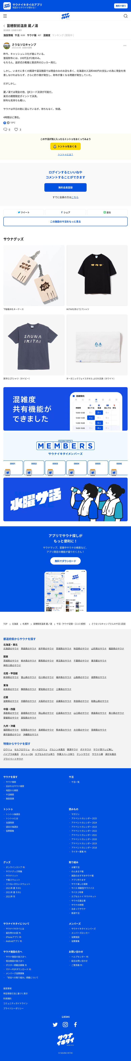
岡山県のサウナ (46, 712)
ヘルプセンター (78, 956)
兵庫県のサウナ (63, 701)
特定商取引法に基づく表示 (15, 993)
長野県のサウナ (99, 677)
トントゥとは (12, 818)
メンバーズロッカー (80, 932)
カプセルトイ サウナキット (83, 896)
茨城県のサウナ (11, 660)
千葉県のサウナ (81, 660)
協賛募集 (10, 830)
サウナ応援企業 (78, 900)
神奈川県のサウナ (12, 665)
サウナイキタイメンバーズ (83, 928)
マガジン (75, 814)
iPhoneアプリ (12, 937)
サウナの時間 (77, 904)
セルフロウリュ (22, 749)
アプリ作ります (78, 879)
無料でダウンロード (65, 561)
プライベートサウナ (13, 758)
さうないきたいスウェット (18, 884)
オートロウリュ (39, 749)
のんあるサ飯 (77, 871)
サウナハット (12, 875)
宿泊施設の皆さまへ (15, 960)
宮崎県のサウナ (99, 729)
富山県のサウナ (28, 677)
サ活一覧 (75, 781)
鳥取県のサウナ (11, 712)
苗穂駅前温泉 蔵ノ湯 (22, 25)
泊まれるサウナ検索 (15, 786)
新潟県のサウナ (11, 677)
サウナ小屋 (97, 754)
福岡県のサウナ (11, 729)
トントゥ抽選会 (13, 814)
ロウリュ (7, 749)
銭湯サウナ (72, 749)
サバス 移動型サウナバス (82, 888)
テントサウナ (83, 754)
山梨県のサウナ (81, 677)
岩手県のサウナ (46, 648)
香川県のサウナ (116, 712)
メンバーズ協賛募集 (15, 973)
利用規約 (7, 998)
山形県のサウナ (99, 648)
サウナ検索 (11, 781)
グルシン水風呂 (57, 749)
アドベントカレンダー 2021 (84, 835)
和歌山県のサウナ (100, 701)
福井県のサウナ (63, 677)
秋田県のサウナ (81, 648)
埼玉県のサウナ (63, 660)
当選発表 (10, 822)
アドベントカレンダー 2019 (84, 843)
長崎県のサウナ (46, 729)
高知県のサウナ (28, 717)
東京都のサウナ (99, 660)
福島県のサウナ (116, 648)
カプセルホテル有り (45, 754)
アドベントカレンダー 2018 (84, 847)
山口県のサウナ (81, 712)
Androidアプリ (12, 941)
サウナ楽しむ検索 (79, 884)
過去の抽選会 (12, 826)
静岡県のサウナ (28, 689)
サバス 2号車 (77, 892)
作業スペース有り (65, 754)
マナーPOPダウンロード (17, 969)
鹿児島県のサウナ (12, 734)
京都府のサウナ (28, 701)
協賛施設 (75, 937)
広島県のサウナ (63, 712)
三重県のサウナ (63, 689)
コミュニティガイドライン (15, 1003)
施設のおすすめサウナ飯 (82, 875)
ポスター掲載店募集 (15, 965)
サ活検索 (10, 794)
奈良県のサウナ (81, 701)
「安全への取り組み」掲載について (22, 977)
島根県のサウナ (28, 712)
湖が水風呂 (110, 754)
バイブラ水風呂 (11, 754)
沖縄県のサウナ (30, 734)
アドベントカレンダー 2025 (84, 818)
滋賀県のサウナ (11, 701)
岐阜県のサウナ (11, 689)
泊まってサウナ (78, 908)
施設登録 (10, 798)
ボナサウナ (85, 749)
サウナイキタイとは (15, 928)
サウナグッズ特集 (14, 871)
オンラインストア (14, 867)
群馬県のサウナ (46, 660)
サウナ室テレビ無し (103, 749)
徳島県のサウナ (99, 712)
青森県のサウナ (28, 648)
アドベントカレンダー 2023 (84, 826)
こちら (74, 197)
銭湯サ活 (75, 913)
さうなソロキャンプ (24, 44)
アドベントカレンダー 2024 (84, 822)
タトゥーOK (27, 754)
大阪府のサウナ (46, 701)
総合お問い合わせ (79, 960)
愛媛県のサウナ (11, 717)
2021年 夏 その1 (13, 888)
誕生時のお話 (12, 932)
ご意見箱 (75, 965)
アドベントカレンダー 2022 (84, 830)
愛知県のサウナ (46, 689)
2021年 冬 (10, 896)
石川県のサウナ (46, 677)
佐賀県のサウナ (28, 729)
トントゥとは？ (65, 154)
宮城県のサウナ (63, 648)
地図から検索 (12, 790)
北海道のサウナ (11, 648)
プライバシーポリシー (13, 1008)
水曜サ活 (75, 867)
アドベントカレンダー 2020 (84, 839)
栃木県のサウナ (28, 660)
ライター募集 (77, 851)
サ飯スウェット (13, 879)
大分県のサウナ (81, 729)
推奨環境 (7, 988)
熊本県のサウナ (63, 729)
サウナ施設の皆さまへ (16, 956)
